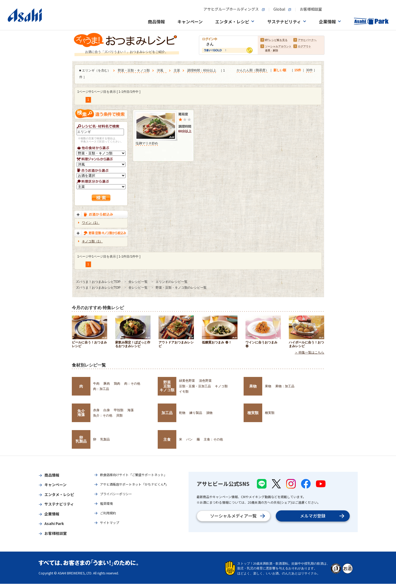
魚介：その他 (102, 415)
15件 (297, 70)
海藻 (130, 410)
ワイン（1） (91, 223)
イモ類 (184, 391)
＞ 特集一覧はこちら (309, 353)
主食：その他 (213, 439)
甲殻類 (118, 410)
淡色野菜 (205, 381)
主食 (167, 439)
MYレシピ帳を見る (276, 40)
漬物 (209, 413)
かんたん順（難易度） (253, 70)
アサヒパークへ (307, 40)
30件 (309, 70)
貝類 (119, 415)
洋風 (161, 71)
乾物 (182, 413)
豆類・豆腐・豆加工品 (195, 386)
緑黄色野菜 (187, 381)
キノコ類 (221, 386)
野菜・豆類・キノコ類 (134, 71)
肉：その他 (132, 383)
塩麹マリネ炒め (147, 143)
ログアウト (304, 46)
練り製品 (195, 413)
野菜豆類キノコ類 (167, 386)
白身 (106, 410)
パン (189, 439)
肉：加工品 (101, 389)
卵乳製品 (81, 439)
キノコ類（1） (92, 241)
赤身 (96, 410)
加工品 (167, 413)
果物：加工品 (284, 386)
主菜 (177, 71)
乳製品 (105, 439)
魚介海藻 (81, 413)
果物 (253, 386)
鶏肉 (117, 383)
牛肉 (96, 383)
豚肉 (106, 383)
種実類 (253, 413)
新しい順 (279, 70)
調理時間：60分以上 (201, 71)
